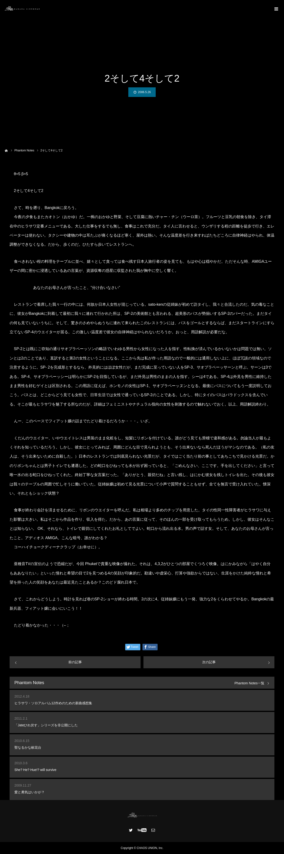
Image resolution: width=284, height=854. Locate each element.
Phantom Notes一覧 (250, 683)
